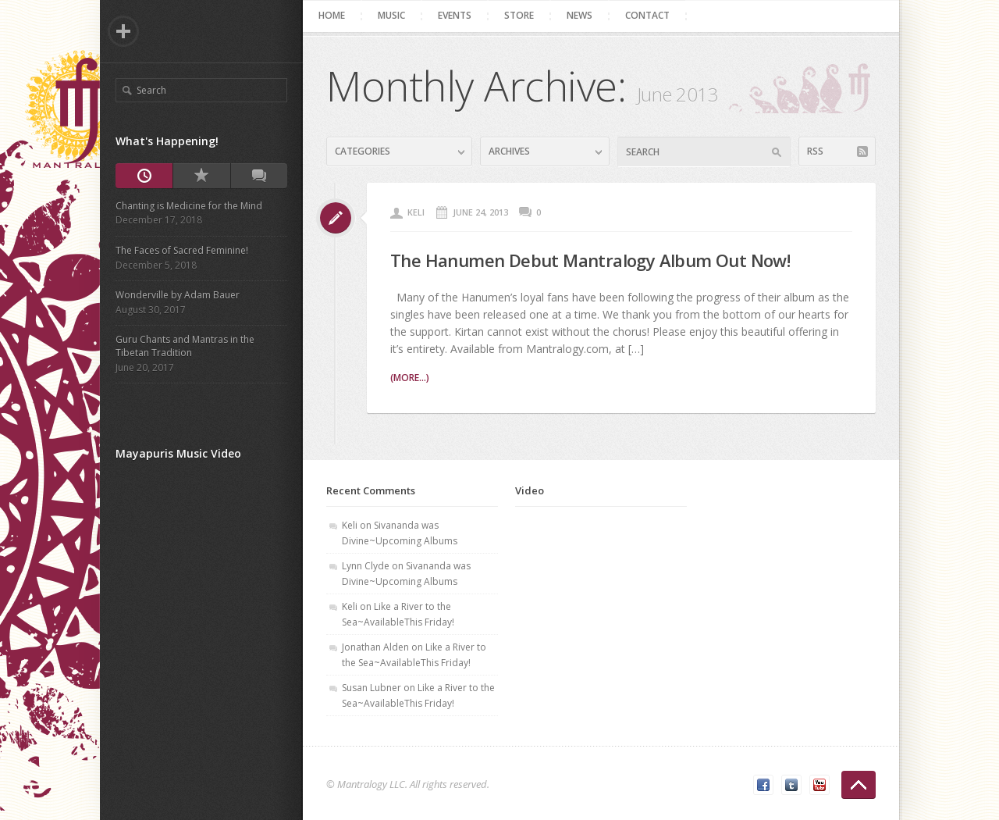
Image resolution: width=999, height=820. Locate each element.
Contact (647, 15)
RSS (815, 151)
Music (391, 15)
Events (454, 15)
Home (331, 15)
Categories (362, 151)
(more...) (409, 377)
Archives (509, 151)
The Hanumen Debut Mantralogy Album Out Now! (590, 260)
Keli (416, 212)
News (579, 15)
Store (519, 15)
